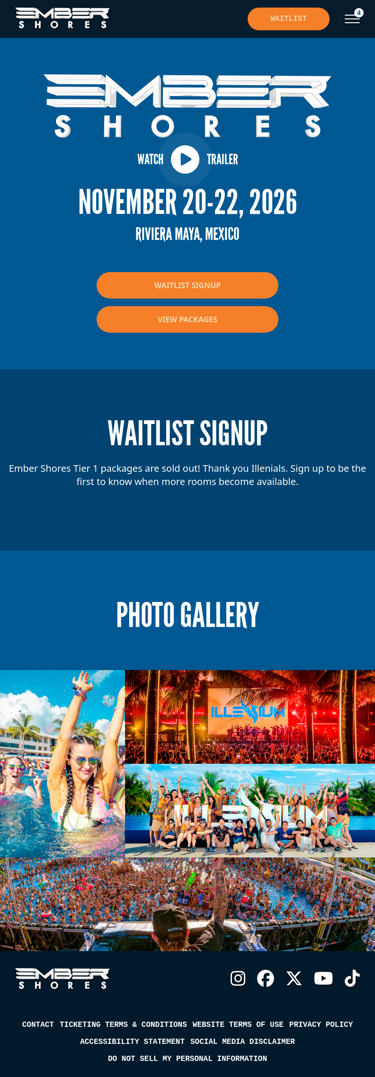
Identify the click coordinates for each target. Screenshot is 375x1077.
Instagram (238, 978)
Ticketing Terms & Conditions (123, 1025)
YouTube (323, 978)
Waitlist (288, 19)
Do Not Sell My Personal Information (187, 1059)
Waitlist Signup (187, 285)
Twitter (294, 978)
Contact (38, 1025)
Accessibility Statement (132, 1042)
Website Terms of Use (238, 1025)
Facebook (265, 978)
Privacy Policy (321, 1025)
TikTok (352, 978)
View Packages (187, 319)
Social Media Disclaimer (242, 1042)
